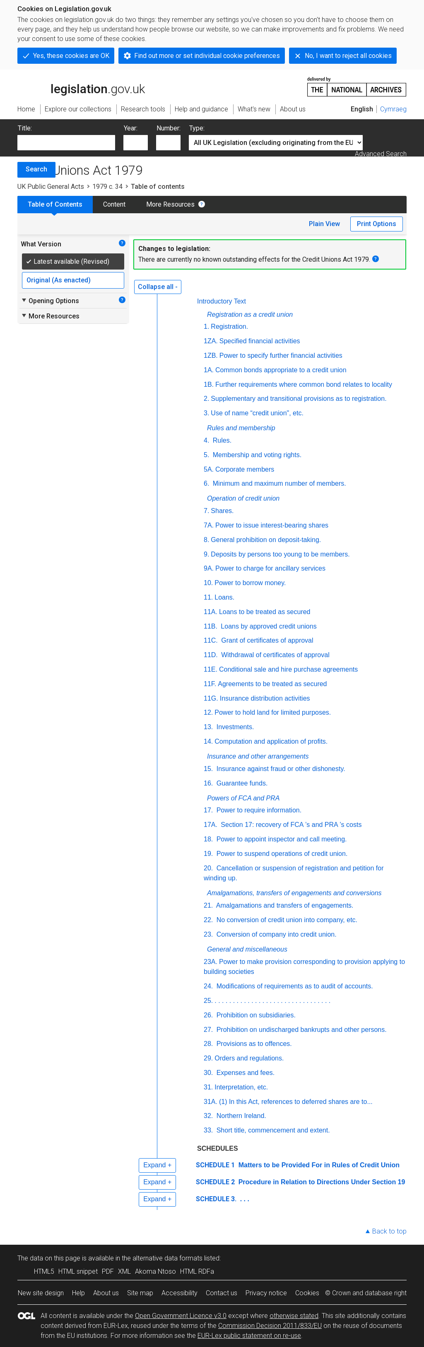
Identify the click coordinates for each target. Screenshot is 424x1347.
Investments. (234, 726)
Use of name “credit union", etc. (257, 413)
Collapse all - (158, 287)
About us (106, 1293)
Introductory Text (221, 301)
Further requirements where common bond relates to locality (303, 384)
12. (208, 712)
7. (206, 510)
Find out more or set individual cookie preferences (207, 56)
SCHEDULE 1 (215, 1165)
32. (208, 1115)
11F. (210, 683)
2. (206, 398)
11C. (211, 640)
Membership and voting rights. (256, 454)
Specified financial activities (259, 341)
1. (206, 326)
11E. (210, 669)
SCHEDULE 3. (216, 1199)
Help (78, 1293)
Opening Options (50, 300)
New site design (41, 1293)
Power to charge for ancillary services (270, 568)
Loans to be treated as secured (265, 611)
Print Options (376, 224)
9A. (209, 568)
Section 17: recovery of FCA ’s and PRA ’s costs (290, 824)
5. (206, 454)
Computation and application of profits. (271, 741)
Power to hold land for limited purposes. (272, 712)
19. (208, 853)
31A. (210, 1101)
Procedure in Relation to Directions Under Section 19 (320, 1182)
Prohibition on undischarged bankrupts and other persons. (300, 1029)
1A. (209, 369)
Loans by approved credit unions (268, 626)
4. (206, 440)
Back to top (389, 1231)
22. (208, 919)
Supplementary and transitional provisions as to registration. (298, 398)
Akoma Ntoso (155, 1271)
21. (208, 905)
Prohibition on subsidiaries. (255, 1015)
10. (208, 582)
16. (208, 783)
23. (208, 934)
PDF (108, 1271)
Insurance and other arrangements (257, 756)
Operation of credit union (243, 498)
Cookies (307, 1293)
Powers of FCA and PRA (243, 798)
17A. (210, 824)
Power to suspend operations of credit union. (280, 853)
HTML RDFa (197, 1271)
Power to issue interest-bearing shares (271, 525)
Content (114, 204)
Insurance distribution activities (265, 698)
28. (208, 1043)
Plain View (324, 224)
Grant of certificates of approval (266, 640)
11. (208, 597)
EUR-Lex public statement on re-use (249, 1336)
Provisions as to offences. (253, 1043)
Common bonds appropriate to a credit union (281, 369)
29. (208, 1058)
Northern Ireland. (240, 1115)
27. (208, 1029)
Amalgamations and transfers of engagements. (283, 905)
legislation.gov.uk (81, 86)
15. (208, 768)
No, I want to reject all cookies (348, 56)
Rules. (221, 440)
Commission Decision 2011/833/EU (270, 1326)
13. (208, 726)
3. (206, 413)
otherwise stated (294, 1316)
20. (208, 868)
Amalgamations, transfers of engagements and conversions (294, 892)
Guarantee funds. (240, 783)
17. (208, 810)
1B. (209, 384)
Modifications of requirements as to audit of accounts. (293, 986)
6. (206, 483)
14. (208, 741)
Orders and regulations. (249, 1058)
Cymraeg (393, 109)
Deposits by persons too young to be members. (280, 554)
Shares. (222, 510)
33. (208, 1130)
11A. (210, 611)
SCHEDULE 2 (215, 1182)
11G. (211, 698)
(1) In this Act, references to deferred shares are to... (296, 1101)
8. (206, 539)
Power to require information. (257, 810)
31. (208, 1087)
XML (124, 1271)
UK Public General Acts (50, 186)
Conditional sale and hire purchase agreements (288, 669)
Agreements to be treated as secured (272, 683)
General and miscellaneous (247, 949)
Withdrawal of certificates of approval (274, 654)
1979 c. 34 (107, 186)
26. (208, 1015)
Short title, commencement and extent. (272, 1130)
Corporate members (244, 469)
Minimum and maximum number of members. (278, 483)
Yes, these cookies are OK (71, 56)
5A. (209, 469)
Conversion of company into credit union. (275, 934)
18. (208, 839)
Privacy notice (266, 1293)
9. (206, 554)
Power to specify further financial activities (280, 355)
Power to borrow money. (250, 582)
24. (208, 986)
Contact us (221, 1293)
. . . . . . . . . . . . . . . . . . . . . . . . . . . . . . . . (272, 1000)
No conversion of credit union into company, (286, 919)
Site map (140, 1293)
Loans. (224, 597)
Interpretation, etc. (241, 1087)
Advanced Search (381, 154)
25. (208, 1000)
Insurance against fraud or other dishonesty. (279, 768)
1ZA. (211, 341)
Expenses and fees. (244, 1072)
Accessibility (179, 1293)
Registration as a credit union (250, 314)
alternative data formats (167, 1258)
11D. (211, 654)
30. (208, 1072)
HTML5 (44, 1271)
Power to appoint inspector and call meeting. (280, 839)
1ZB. (211, 355)
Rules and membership (241, 427)
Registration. (229, 326)
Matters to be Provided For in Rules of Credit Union (318, 1165)
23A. (210, 961)
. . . (243, 1198)
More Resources (170, 204)
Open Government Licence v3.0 (180, 1316)
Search (36, 169)
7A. (209, 525)
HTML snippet (78, 1271)
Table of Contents (55, 204)
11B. (210, 626)
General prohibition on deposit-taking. (266, 539)
